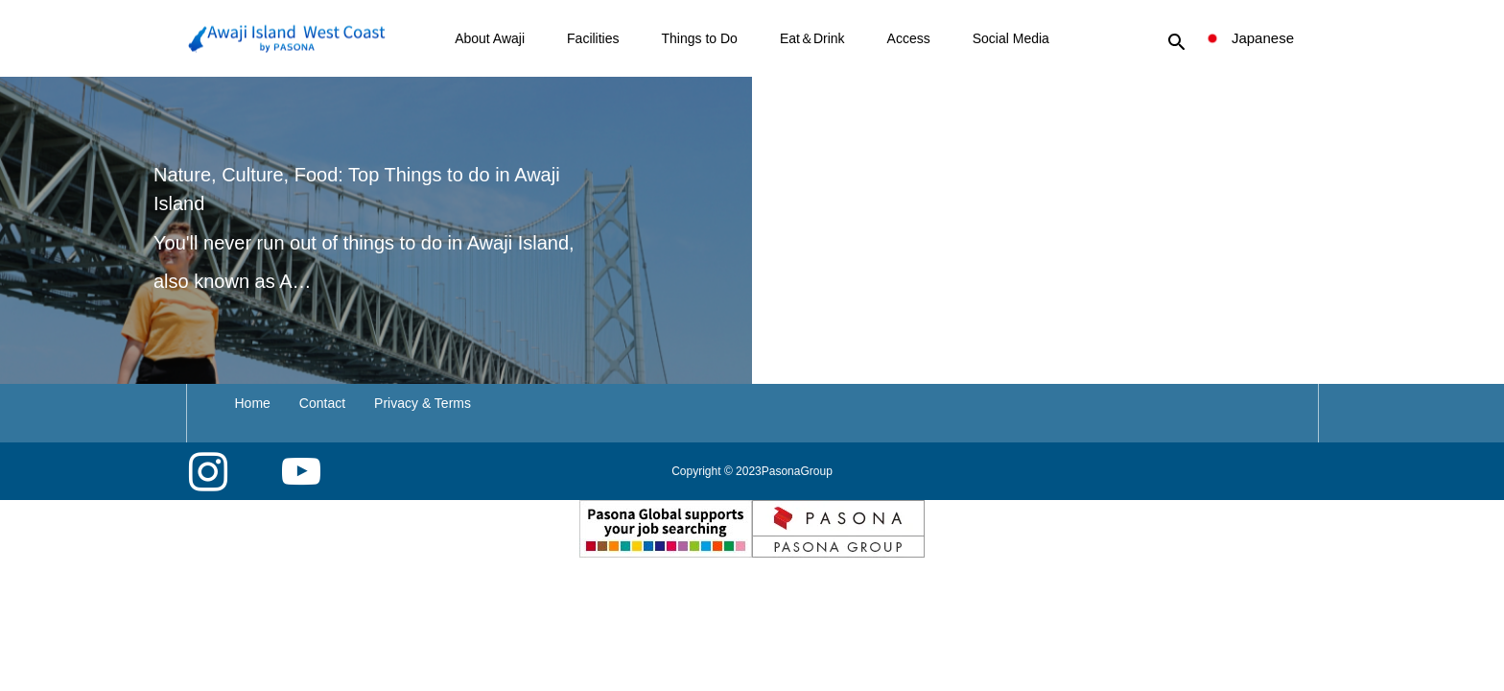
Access (908, 38)
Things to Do (700, 38)
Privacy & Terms (422, 403)
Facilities (593, 38)
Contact (322, 403)
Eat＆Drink (812, 38)
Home (252, 403)
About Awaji (490, 38)
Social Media (1011, 38)
